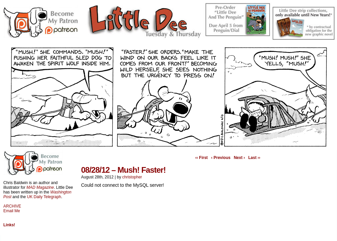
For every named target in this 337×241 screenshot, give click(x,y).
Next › (239, 157)
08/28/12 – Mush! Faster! (123, 169)
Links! (9, 225)
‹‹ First (201, 157)
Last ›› (254, 157)
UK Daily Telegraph (44, 196)
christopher (132, 177)
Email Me (11, 211)
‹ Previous (221, 157)
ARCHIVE (12, 206)
